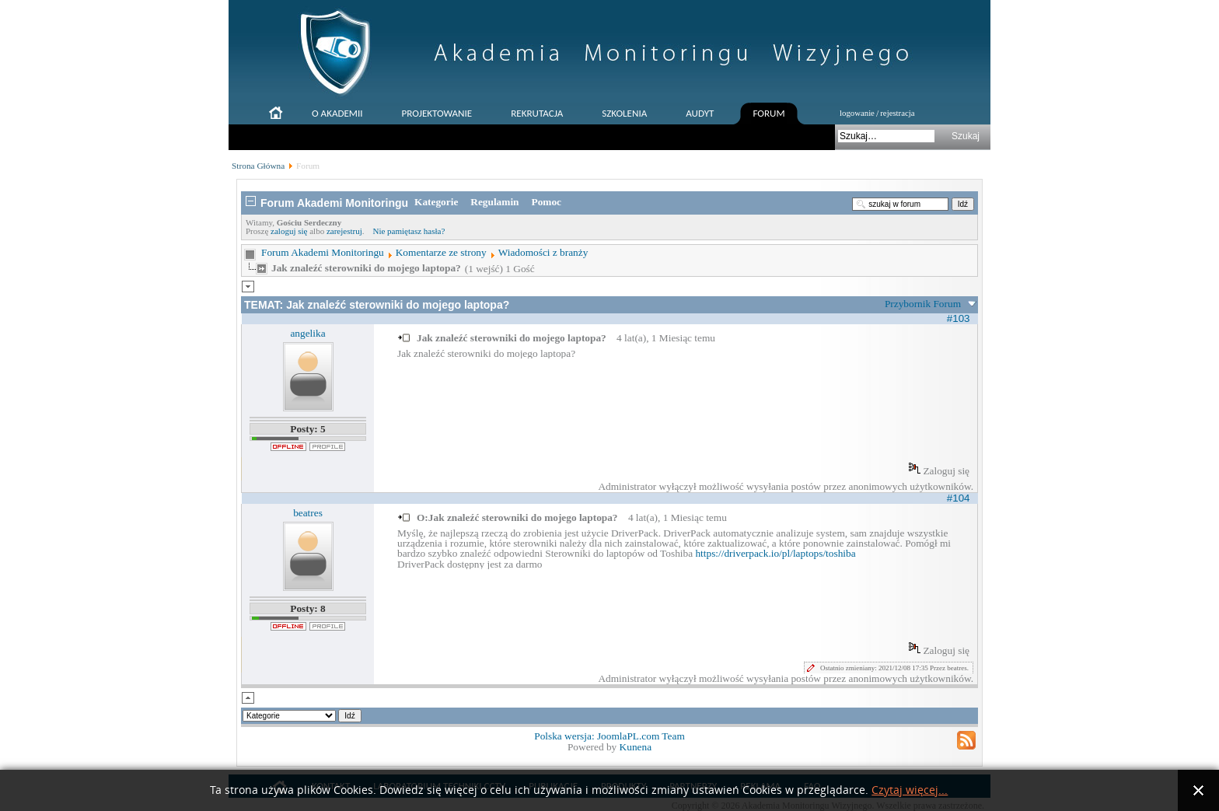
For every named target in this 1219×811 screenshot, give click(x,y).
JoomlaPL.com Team (641, 736)
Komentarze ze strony (441, 252)
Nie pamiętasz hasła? (408, 231)
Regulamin (494, 202)
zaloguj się (289, 231)
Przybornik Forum (923, 303)
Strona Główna (258, 165)
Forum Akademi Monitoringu (322, 252)
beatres (308, 513)
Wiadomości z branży (543, 252)
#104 (958, 498)
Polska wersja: (565, 736)
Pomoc (547, 202)
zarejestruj (344, 231)
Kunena (635, 747)
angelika (307, 333)
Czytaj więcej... (909, 790)
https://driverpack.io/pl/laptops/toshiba (775, 553)
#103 (958, 318)
